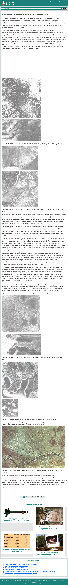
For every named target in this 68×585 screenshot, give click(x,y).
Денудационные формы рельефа (16, 566)
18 (29, 497)
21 (38, 497)
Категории (53, 2)
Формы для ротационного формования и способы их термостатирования (30, 571)
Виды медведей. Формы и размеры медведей (21, 564)
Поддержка (34, 582)
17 (26, 497)
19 (32, 497)
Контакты (62, 2)
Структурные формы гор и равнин (16, 569)
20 (35, 497)
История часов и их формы (14, 567)
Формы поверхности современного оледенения (21, 573)
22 (41, 497)
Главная (45, 2)
